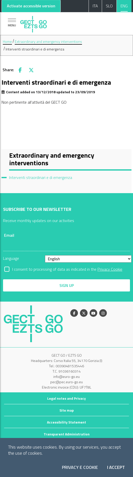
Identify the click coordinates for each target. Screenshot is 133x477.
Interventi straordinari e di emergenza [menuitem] (40, 177)
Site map (66, 410)
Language (11, 258)
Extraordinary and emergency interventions (48, 41)
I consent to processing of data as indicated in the (67, 269)
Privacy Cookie (109, 269)
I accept (116, 467)
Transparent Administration (67, 434)
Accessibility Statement (66, 422)
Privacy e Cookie (80, 467)
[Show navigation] (12, 22)
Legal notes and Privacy (66, 398)
